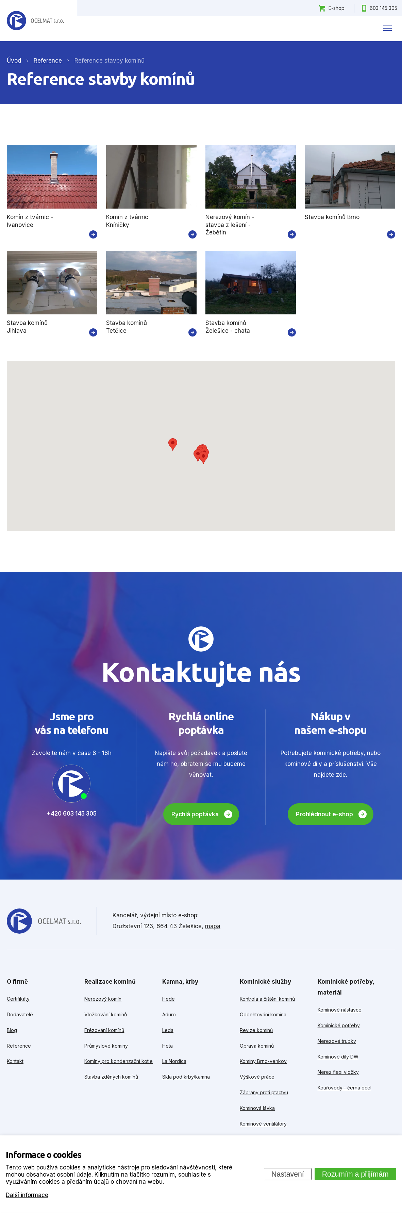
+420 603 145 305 (72, 813)
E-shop (337, 8)
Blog (12, 1030)
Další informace (27, 1194)
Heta (167, 1046)
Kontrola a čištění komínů (267, 999)
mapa (212, 926)
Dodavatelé (20, 1014)
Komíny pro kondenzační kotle (118, 1061)
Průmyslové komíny (106, 1046)
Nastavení (287, 1174)
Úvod (14, 60)
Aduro (169, 1014)
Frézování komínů (104, 1030)
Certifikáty (18, 999)
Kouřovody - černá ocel (344, 1088)
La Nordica (174, 1061)
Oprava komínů (257, 1046)
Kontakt (15, 1061)
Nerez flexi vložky (338, 1072)
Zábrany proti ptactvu (264, 1092)
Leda (167, 1030)
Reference (19, 1046)
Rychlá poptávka (195, 814)
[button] (172, 444)
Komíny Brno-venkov (263, 1061)
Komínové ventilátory (263, 1124)
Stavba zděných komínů (111, 1077)
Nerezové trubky (337, 1041)
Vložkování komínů (105, 1014)
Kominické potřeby (339, 1025)
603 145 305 (383, 8)
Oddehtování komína (263, 1014)
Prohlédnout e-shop (324, 814)
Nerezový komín (102, 999)
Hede (168, 999)
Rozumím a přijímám (355, 1174)
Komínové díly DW (338, 1057)
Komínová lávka (257, 1108)
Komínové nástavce (340, 1010)
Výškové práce (257, 1077)
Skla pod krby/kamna (186, 1077)
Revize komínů (256, 1030)
